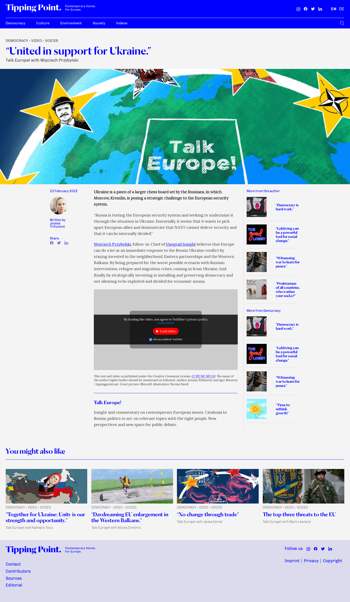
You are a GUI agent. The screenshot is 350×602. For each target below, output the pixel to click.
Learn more (165, 323)
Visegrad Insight (181, 244)
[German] (341, 9)
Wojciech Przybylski (112, 244)
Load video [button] (168, 331)
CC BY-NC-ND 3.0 (203, 376)
